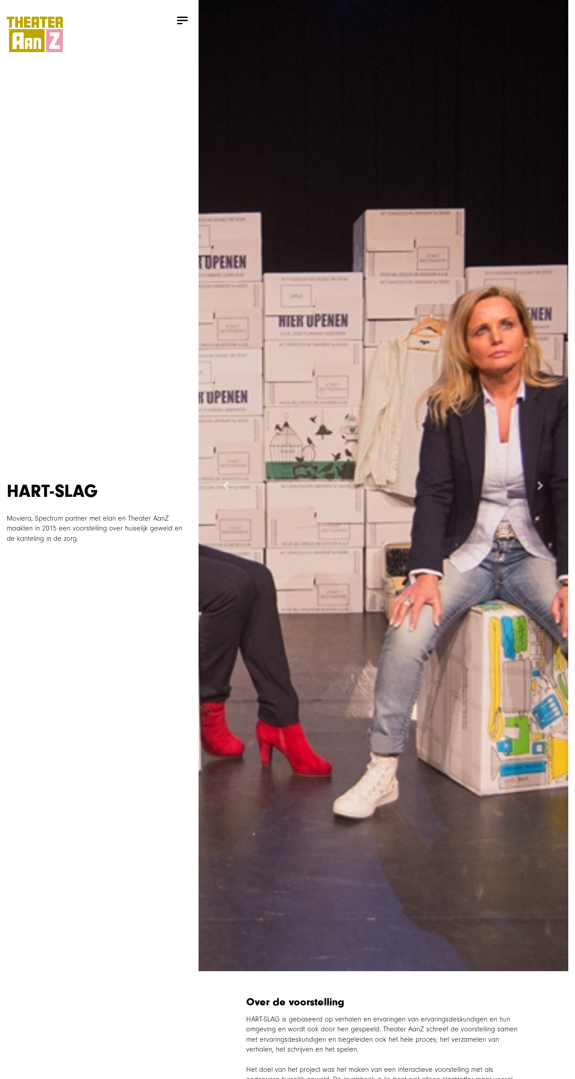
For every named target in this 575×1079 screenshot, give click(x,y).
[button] (226, 485)
